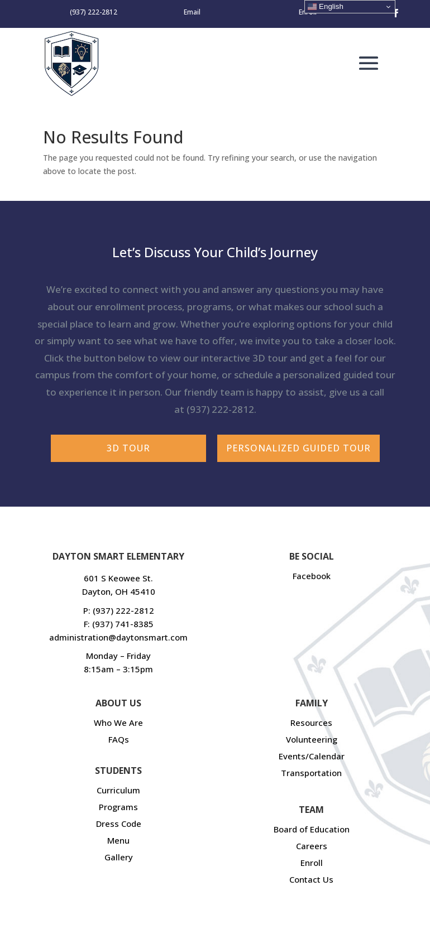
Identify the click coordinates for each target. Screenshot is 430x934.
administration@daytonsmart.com (118, 637)
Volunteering (311, 739)
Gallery (118, 857)
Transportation (311, 772)
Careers (311, 845)
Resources (311, 722)
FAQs (118, 739)
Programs (118, 806)
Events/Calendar (312, 756)
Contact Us (311, 879)
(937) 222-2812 (220, 409)
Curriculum (118, 790)
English (325, 6)
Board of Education (312, 829)
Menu (118, 840)
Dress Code (118, 823)
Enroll (311, 862)
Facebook (312, 575)
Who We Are (118, 722)
